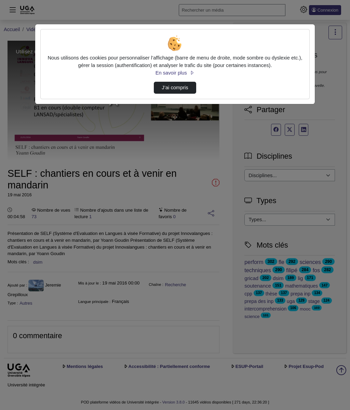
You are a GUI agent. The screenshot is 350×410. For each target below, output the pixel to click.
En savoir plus (175, 73)
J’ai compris (175, 87)
